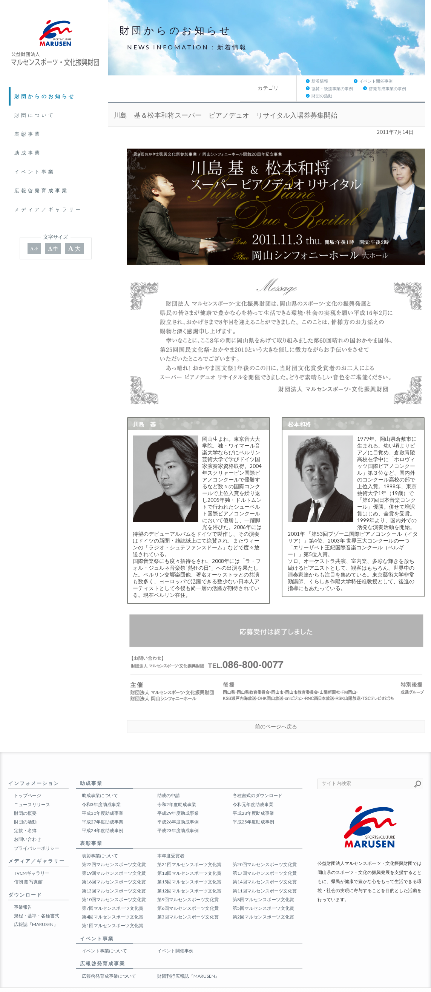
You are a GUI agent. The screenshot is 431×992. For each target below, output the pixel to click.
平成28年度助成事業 (253, 798)
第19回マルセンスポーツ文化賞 (114, 858)
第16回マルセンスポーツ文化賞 (114, 867)
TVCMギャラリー (31, 858)
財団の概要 (25, 798)
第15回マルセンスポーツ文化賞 (189, 867)
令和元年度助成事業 (253, 789)
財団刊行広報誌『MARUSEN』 (188, 961)
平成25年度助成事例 (253, 807)
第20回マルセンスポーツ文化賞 (265, 849)
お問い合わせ (27, 824)
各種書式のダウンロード (257, 780)
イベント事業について (104, 936)
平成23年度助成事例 (178, 816)
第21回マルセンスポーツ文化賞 (189, 849)
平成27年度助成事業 (102, 807)
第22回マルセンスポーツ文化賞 (114, 849)
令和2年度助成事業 (176, 789)
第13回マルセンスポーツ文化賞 (114, 876)
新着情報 (187, 80)
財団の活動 (397, 80)
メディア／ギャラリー (48, 209)
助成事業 (27, 153)
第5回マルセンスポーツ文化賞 (263, 893)
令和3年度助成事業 (101, 789)
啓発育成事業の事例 (352, 80)
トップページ (27, 780)
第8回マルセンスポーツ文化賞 (263, 885)
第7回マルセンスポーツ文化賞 (112, 893)
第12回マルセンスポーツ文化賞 (189, 876)
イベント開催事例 (244, 80)
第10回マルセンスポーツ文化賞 (114, 885)
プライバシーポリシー (36, 833)
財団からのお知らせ (44, 96)
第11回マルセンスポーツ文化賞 (265, 876)
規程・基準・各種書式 (36, 901)
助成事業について (100, 780)
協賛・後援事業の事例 (297, 80)
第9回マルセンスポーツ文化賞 (188, 885)
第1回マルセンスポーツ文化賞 (112, 911)
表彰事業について (100, 841)
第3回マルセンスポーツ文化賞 (188, 902)
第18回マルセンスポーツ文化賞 (189, 858)
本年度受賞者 (170, 841)
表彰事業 (27, 134)
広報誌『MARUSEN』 (36, 909)
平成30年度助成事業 (102, 798)
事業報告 (23, 892)
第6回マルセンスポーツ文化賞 (188, 893)
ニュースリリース (32, 789)
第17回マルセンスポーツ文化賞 (265, 858)
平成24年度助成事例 (102, 816)
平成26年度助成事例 (178, 807)
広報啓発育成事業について (109, 961)
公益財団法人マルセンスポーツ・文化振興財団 (208, 982)
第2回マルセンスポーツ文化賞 (263, 902)
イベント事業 (34, 172)
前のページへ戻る (276, 712)
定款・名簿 (25, 816)
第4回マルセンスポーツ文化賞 (112, 902)
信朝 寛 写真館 (28, 867)
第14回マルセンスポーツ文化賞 (265, 867)
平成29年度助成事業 (178, 798)
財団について (34, 115)
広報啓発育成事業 (41, 190)
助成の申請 (168, 780)
